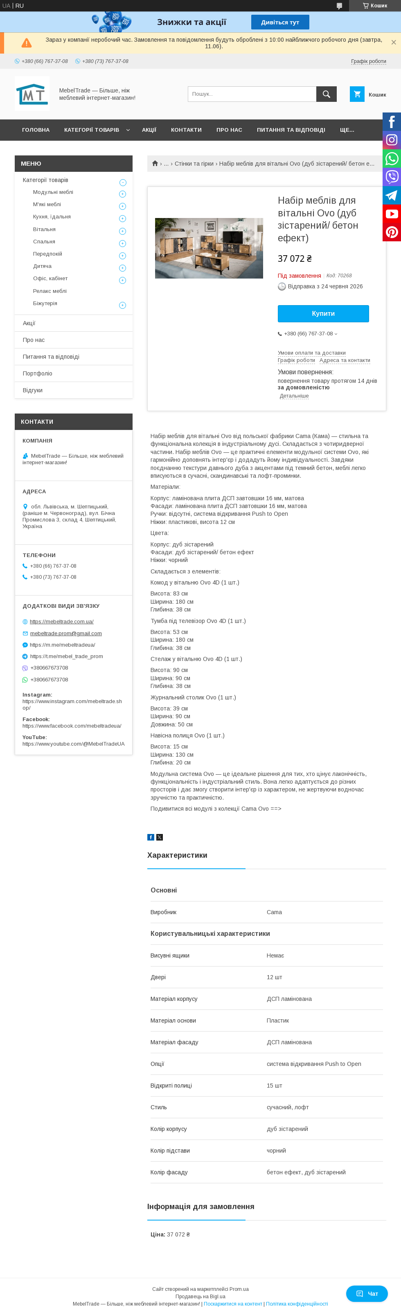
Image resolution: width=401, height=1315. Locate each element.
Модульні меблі (53, 192)
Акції (149, 130)
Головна (36, 130)
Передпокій (47, 254)
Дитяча (42, 266)
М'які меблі (47, 204)
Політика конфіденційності (297, 1304)
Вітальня (44, 229)
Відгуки (33, 390)
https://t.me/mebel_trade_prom (66, 656)
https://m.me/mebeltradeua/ (62, 645)
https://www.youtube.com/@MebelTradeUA (74, 744)
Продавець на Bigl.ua (200, 1296)
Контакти (186, 130)
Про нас (229, 130)
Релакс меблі (50, 291)
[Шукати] (326, 94)
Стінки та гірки (194, 163)
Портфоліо (37, 373)
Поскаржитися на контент (233, 1304)
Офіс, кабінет (50, 278)
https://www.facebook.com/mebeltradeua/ (72, 726)
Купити (323, 313)
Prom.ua (239, 1289)
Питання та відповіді (291, 130)
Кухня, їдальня (52, 217)
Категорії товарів (91, 130)
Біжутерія (45, 303)
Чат (367, 1293)
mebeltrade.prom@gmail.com (66, 633)
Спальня (44, 241)
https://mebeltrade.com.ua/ (62, 621)
